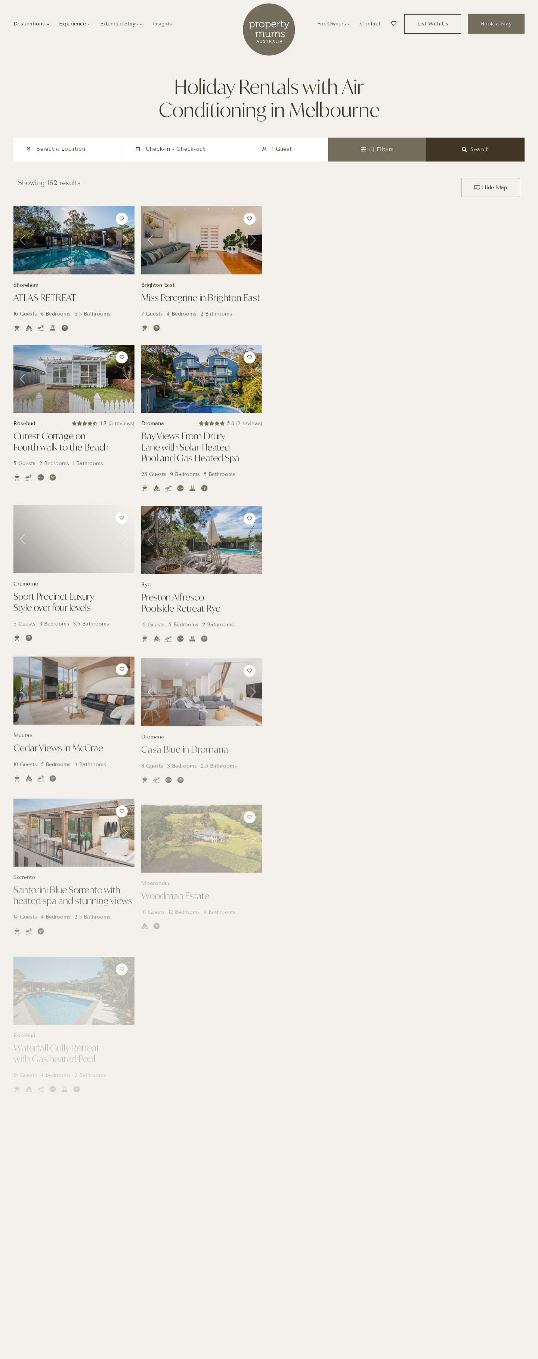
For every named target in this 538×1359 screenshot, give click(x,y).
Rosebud (24, 431)
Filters (377, 149)
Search (475, 149)
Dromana (152, 433)
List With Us (432, 24)
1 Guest (282, 149)
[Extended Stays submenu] (140, 23)
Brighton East (157, 285)
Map (490, 187)
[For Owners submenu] (348, 23)
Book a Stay (496, 24)
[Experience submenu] (88, 23)
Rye (146, 599)
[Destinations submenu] (47, 23)
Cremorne (25, 596)
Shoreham (25, 285)
